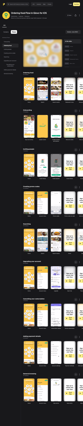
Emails (49, 4)
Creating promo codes (9, 53)
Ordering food (8, 45)
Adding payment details (10, 70)
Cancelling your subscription (10, 65)
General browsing (8, 73)
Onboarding (7, 42)
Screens (6, 32)
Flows (14, 32)
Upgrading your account (10, 61)
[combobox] (19, 4)
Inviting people (7, 49)
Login (70, 4)
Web (44, 4)
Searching (6, 57)
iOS (33, 4)
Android (39, 4)
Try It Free (76, 4)
